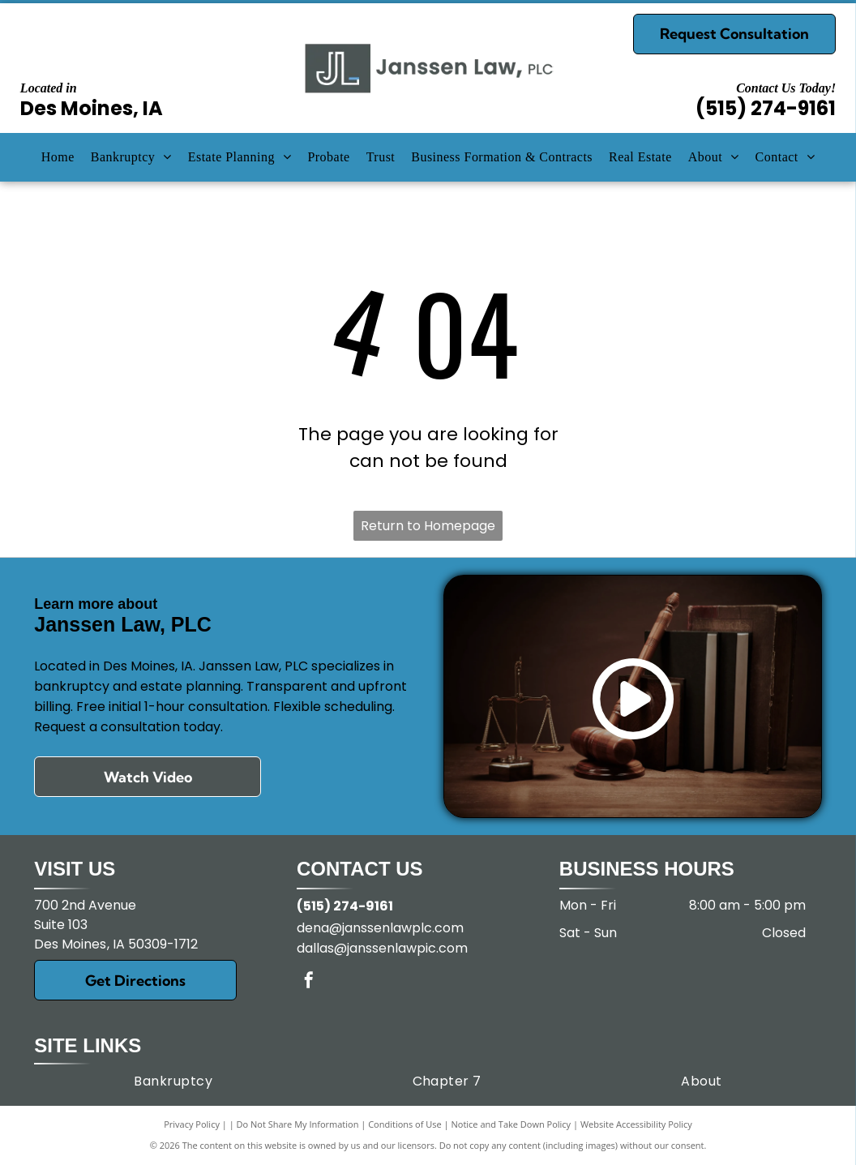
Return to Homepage (428, 525)
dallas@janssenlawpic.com (382, 948)
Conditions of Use (405, 1124)
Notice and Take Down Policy (511, 1124)
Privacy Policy (192, 1124)
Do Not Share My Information (298, 1124)
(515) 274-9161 (766, 108)
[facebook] (309, 982)
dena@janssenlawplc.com (380, 928)
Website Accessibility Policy (636, 1124)
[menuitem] (58, 157)
